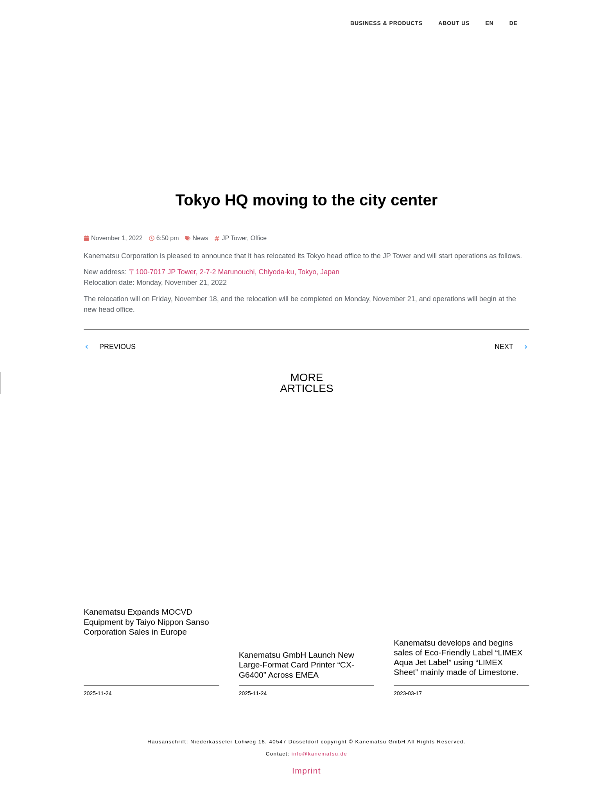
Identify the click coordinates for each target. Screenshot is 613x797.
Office (259, 238)
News (200, 238)
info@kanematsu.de (320, 754)
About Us (454, 23)
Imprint (306, 770)
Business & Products (386, 23)
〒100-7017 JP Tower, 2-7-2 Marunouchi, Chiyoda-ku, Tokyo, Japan (234, 272)
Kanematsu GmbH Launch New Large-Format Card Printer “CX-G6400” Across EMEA (296, 664)
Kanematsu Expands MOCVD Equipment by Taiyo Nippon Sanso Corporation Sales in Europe (146, 621)
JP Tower (234, 238)
